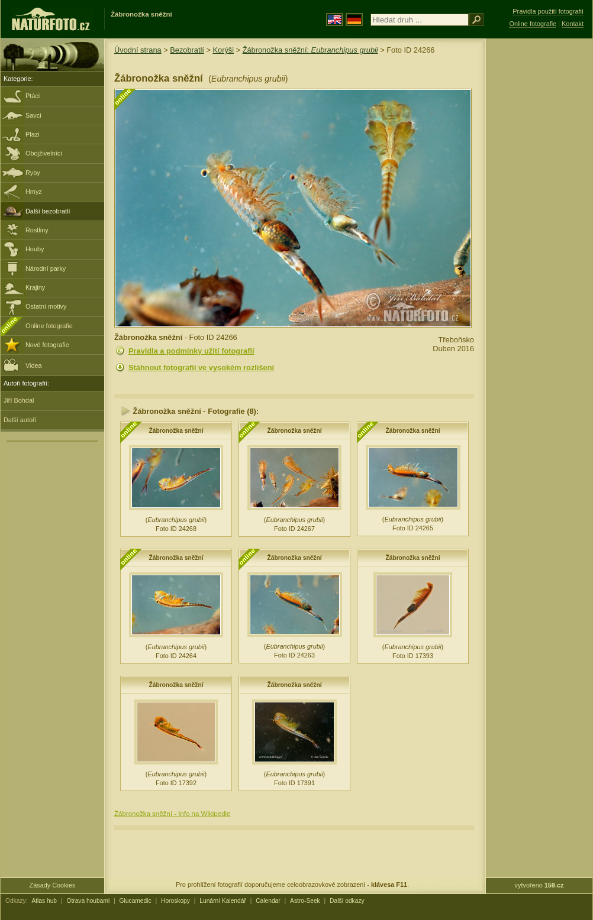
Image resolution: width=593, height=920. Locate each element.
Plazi (32, 134)
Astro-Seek (305, 901)
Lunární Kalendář (222, 901)
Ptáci (32, 95)
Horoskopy (175, 901)
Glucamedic (136, 901)
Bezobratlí (187, 50)
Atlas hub (44, 901)
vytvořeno (539, 885)
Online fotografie (49, 325)
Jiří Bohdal (19, 400)
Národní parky (45, 268)
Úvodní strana (138, 50)
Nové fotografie (47, 344)
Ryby (32, 172)
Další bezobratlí (47, 211)
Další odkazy (347, 901)
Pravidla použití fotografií (548, 11)
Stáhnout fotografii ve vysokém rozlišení (201, 367)
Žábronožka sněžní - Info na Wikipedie (172, 813)
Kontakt (573, 23)
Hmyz (33, 191)
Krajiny (35, 287)
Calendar (268, 901)
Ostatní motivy (46, 306)
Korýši (223, 50)
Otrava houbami (87, 901)
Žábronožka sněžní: (310, 50)
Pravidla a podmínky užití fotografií (191, 350)
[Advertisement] (539, 227)
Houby (34, 248)
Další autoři (20, 419)
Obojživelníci (43, 153)
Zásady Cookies (53, 885)
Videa (23, 364)
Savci (33, 115)
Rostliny (37, 230)
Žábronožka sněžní (176, 430)
